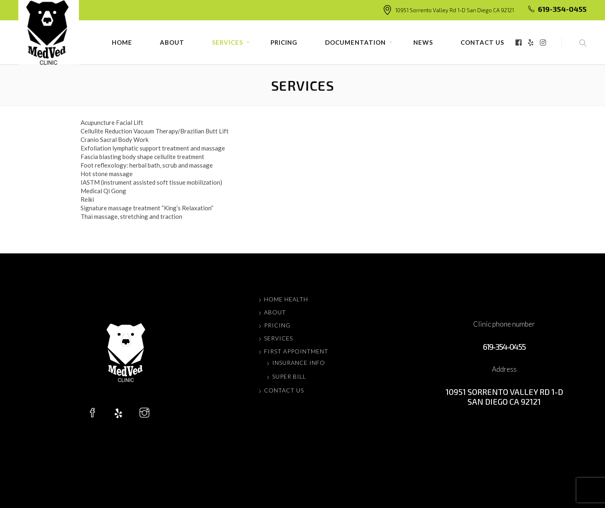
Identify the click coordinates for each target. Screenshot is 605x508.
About (172, 42)
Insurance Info (298, 362)
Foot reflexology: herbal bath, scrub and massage (147, 165)
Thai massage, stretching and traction (131, 216)
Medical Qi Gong (103, 190)
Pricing (284, 42)
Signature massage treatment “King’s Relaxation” (147, 207)
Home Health (286, 299)
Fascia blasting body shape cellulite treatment (142, 156)
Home (122, 42)
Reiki (87, 199)
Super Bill (289, 376)
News (423, 42)
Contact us (482, 42)
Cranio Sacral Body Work (115, 139)
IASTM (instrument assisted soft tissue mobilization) (151, 182)
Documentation (355, 42)
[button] (574, 42)
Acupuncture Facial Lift (112, 122)
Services (227, 42)
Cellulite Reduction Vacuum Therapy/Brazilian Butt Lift (155, 131)
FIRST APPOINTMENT (296, 351)
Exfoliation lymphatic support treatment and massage (153, 148)
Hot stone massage (107, 173)
